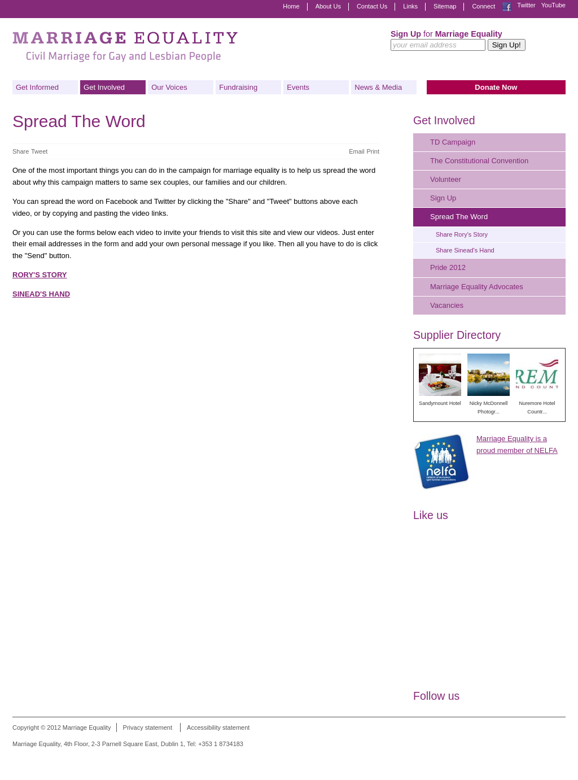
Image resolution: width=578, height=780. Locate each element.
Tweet (39, 151)
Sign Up (443, 198)
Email (357, 151)
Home (291, 6)
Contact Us (372, 6)
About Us (328, 6)
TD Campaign (452, 142)
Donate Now (496, 87)
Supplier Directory (457, 335)
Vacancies (446, 305)
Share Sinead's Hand (465, 250)
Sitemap (445, 6)
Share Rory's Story (462, 234)
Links (410, 6)
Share (20, 151)
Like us (430, 515)
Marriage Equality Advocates (476, 286)
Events (298, 87)
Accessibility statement (218, 727)
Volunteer (445, 179)
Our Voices (169, 87)
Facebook (506, 6)
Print (372, 151)
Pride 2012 (448, 267)
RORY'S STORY (39, 275)
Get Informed (37, 87)
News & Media (378, 87)
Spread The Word (459, 216)
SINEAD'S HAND (41, 294)
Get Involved (104, 87)
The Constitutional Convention (479, 160)
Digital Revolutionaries (540, 758)
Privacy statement (147, 727)
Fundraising (238, 87)
